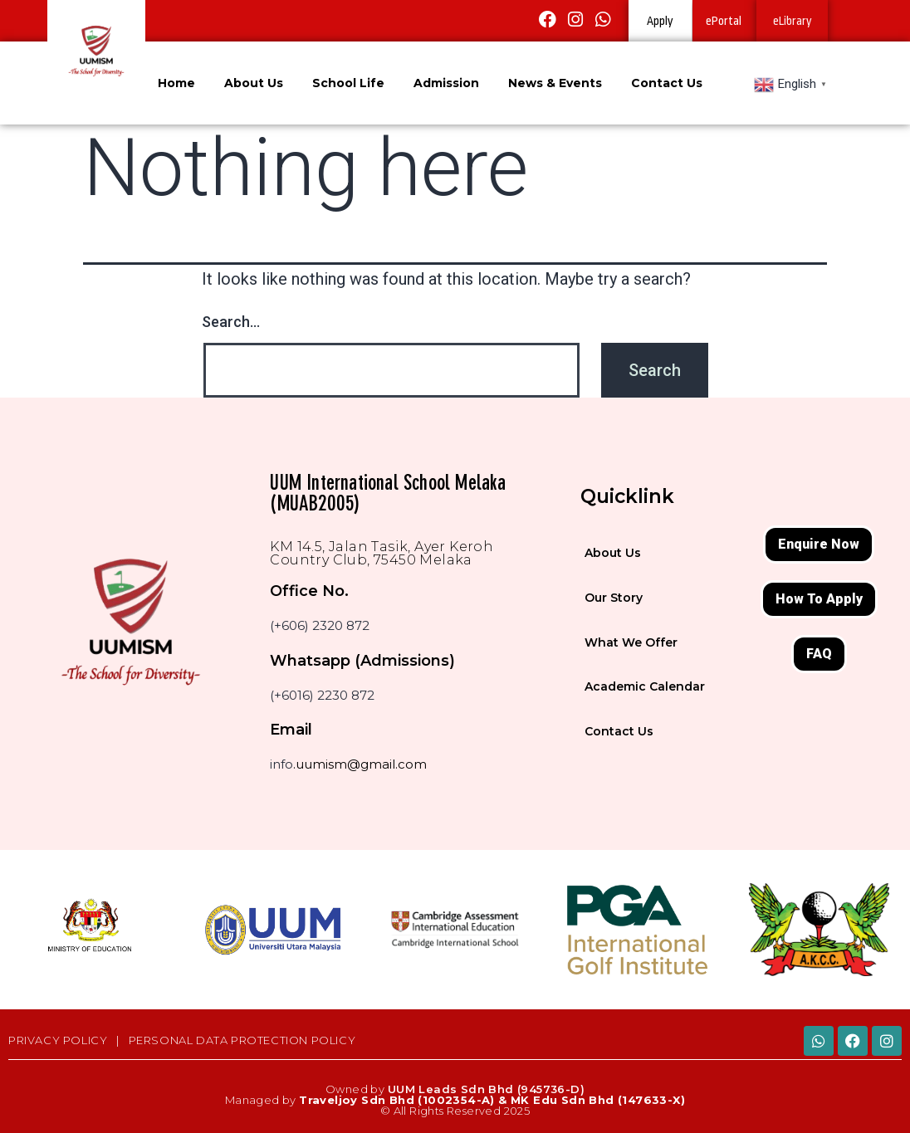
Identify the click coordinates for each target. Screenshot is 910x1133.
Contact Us (666, 83)
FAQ (819, 654)
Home (176, 83)
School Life (348, 83)
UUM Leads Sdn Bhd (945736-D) (486, 1089)
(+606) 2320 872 (319, 625)
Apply (660, 20)
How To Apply (819, 599)
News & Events (555, 83)
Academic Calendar (645, 686)
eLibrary (792, 20)
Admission (446, 83)
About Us (253, 83)
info (281, 764)
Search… (231, 321)
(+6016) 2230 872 (322, 695)
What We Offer (631, 642)
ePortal (723, 20)
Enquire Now (818, 544)
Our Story (614, 597)
